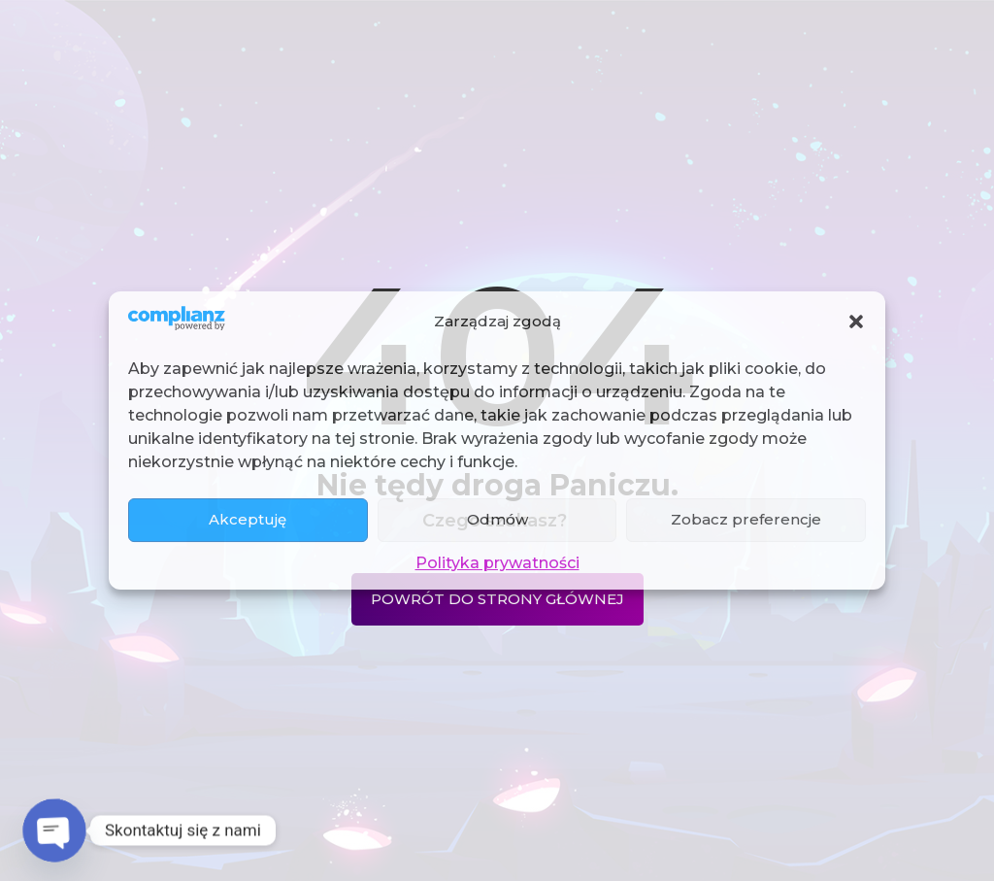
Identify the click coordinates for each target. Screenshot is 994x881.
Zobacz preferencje (746, 519)
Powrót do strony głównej (497, 599)
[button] (856, 321)
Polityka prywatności (497, 563)
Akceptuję (247, 519)
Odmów (497, 519)
